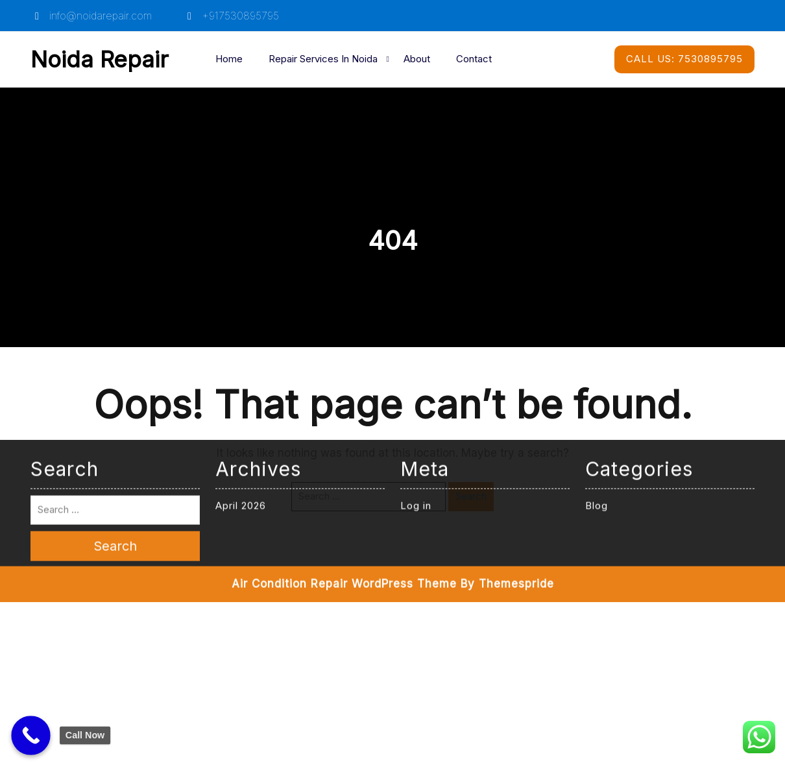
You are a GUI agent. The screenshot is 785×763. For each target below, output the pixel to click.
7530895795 (684, 59)
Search (471, 496)
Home (229, 59)
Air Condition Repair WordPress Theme (344, 456)
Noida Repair (99, 59)
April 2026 (240, 378)
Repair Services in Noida (323, 59)
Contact (474, 59)
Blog (596, 378)
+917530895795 (231, 15)
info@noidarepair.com (91, 15)
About (417, 59)
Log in (415, 378)
